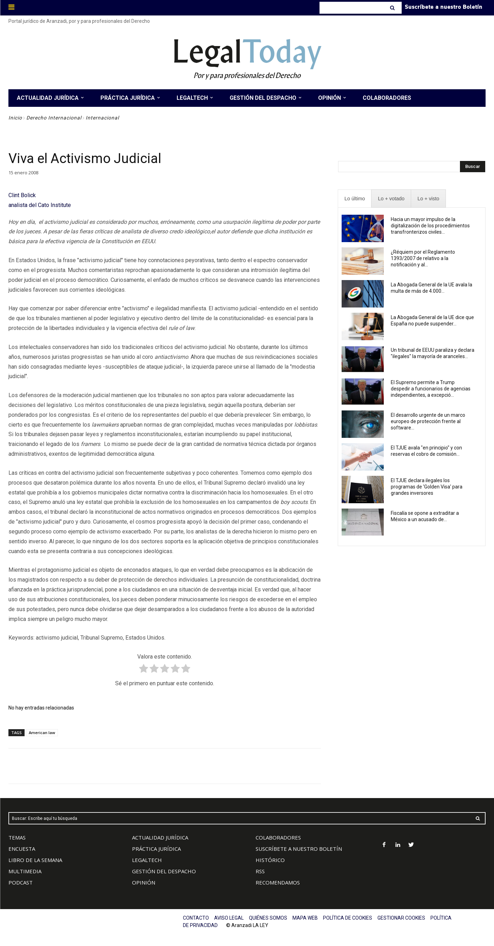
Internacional (102, 118)
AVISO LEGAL (229, 918)
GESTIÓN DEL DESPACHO (164, 871)
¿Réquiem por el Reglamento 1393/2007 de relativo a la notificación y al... (423, 258)
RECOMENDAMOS (278, 882)
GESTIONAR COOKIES (401, 918)
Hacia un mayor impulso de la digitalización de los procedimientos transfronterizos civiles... (430, 225)
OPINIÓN (143, 882)
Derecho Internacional (53, 118)
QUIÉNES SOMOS (268, 918)
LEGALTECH (147, 859)
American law (42, 732)
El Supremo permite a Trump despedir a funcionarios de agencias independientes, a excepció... (430, 389)
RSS (260, 871)
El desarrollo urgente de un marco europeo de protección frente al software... (428, 421)
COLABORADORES (278, 837)
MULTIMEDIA (24, 871)
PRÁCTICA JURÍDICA (156, 848)
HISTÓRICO (270, 859)
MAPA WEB (305, 918)
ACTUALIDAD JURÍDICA (160, 837)
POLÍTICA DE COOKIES (347, 918)
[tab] (354, 198)
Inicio (15, 118)
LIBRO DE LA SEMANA (35, 859)
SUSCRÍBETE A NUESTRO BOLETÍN (299, 848)
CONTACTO (196, 918)
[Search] (393, 7)
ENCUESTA (21, 848)
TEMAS (17, 837)
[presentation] (354, 198)
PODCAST (20, 882)
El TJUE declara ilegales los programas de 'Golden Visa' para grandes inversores (426, 487)
